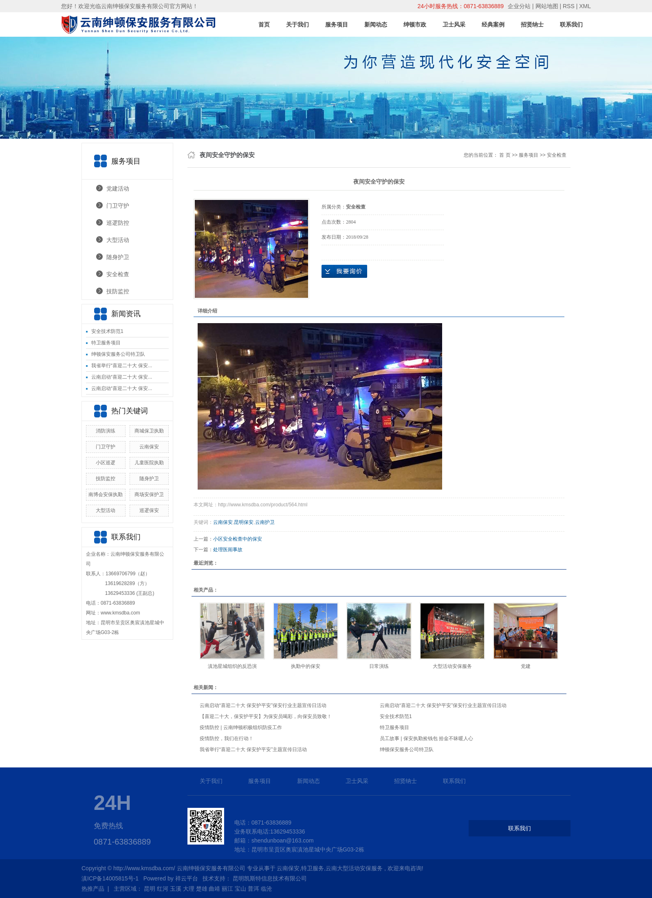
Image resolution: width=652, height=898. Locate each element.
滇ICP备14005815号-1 (110, 878)
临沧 (266, 888)
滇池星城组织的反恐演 (232, 666)
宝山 (240, 888)
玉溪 (175, 888)
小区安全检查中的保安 (237, 539)
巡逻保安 (149, 510)
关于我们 (297, 24)
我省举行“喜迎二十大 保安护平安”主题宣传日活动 (253, 749)
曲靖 (214, 888)
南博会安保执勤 (105, 494)
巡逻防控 (117, 223)
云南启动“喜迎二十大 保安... (121, 377)
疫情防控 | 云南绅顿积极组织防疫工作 (241, 727)
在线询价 (344, 271)
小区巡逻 (105, 463)
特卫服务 (312, 868)
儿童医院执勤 (149, 463)
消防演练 (105, 431)
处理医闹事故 (227, 549)
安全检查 (117, 274)
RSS (569, 6)
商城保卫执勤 (149, 431)
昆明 (149, 888)
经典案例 (493, 24)
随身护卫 (117, 257)
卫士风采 (454, 24)
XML (585, 6)
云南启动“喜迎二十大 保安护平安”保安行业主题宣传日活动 (263, 705)
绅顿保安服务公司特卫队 (118, 354)
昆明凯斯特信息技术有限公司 (270, 878)
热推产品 (93, 888)
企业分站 (519, 6)
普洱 (253, 888)
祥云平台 (186, 878)
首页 (264, 24)
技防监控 (117, 291)
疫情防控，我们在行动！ (226, 738)
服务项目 (336, 24)
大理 (188, 888)
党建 (526, 666)
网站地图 (547, 6)
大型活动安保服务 (452, 666)
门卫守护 (117, 205)
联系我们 (571, 24)
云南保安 (149, 447)
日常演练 (379, 666)
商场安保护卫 (149, 494)
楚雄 (201, 888)
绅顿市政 (414, 24)
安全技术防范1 (107, 331)
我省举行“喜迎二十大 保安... (121, 365)
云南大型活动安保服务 (354, 868)
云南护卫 (265, 522)
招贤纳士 (532, 24)
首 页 (504, 155)
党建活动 (117, 188)
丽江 (227, 888)
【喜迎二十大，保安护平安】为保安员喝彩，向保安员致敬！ (266, 716)
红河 (162, 888)
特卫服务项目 (106, 343)
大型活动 (117, 240)
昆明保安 (243, 522)
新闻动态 (375, 24)
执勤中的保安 (305, 666)
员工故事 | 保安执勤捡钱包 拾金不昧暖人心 (426, 738)
